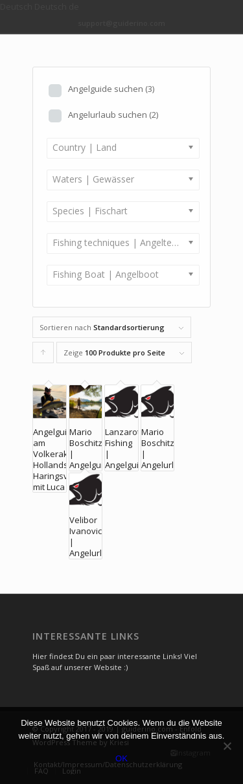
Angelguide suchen (111, 89)
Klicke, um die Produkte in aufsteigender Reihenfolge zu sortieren (43, 355)
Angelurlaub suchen (113, 114)
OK (121, 758)
